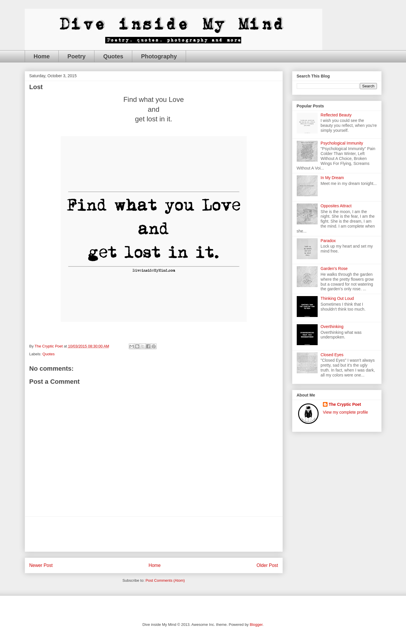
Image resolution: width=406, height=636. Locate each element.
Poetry (76, 56)
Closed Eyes (332, 354)
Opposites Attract (336, 205)
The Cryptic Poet (345, 404)
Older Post (267, 565)
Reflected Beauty (336, 115)
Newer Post (41, 565)
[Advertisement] (154, 534)
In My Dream (332, 177)
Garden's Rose (334, 268)
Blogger (256, 624)
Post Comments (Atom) (165, 580)
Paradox (328, 240)
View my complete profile (345, 412)
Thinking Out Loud (337, 298)
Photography (159, 56)
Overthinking (332, 326)
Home (42, 56)
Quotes (113, 56)
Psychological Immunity (342, 143)
